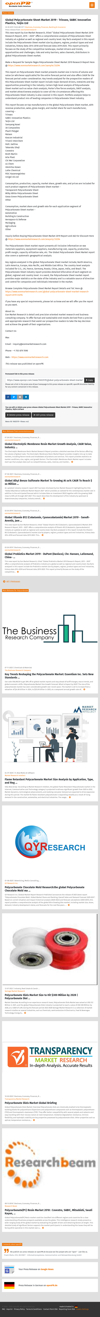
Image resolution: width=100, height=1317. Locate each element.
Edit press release (43, 415)
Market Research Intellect (15, 775)
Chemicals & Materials (23, 668)
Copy (89, 380)
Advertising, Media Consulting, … (28, 881)
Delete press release (18, 415)
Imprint (9, 1309)
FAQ (3, 1309)
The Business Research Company (18, 670)
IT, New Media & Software (25, 773)
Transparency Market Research (17, 1099)
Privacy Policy (19, 1309)
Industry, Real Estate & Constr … (27, 988)
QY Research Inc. (11, 883)
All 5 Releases (11, 581)
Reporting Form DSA (67, 1309)
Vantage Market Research (15, 991)
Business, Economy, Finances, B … (27, 437)
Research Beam (11, 1206)
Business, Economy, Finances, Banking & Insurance (45, 27)
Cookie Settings (82, 1309)
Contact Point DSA (50, 1309)
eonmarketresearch (28, 30)
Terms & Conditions (34, 1309)
